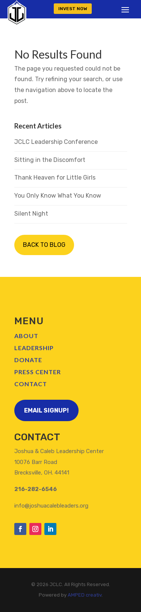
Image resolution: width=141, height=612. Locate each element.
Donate (28, 359)
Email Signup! (46, 410)
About (26, 335)
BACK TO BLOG (44, 244)
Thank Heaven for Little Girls (55, 177)
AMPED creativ (85, 595)
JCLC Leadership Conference (56, 141)
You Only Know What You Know (57, 195)
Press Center (37, 371)
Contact (30, 383)
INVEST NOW (72, 8)
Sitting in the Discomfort (49, 159)
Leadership (34, 347)
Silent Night (31, 213)
